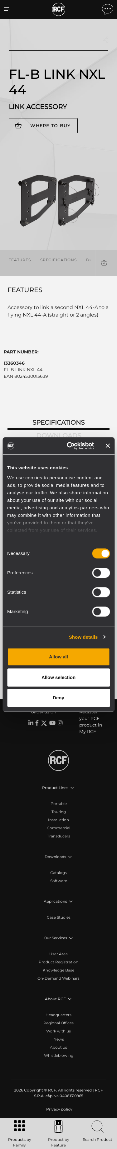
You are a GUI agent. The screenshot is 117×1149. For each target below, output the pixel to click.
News (58, 1039)
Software (58, 880)
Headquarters (58, 1014)
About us (58, 1047)
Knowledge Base (58, 970)
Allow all (58, 656)
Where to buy (50, 125)
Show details (83, 637)
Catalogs (58, 872)
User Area (58, 954)
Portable (59, 803)
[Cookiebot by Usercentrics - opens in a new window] (70, 446)
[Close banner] (107, 446)
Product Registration (58, 962)
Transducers (58, 836)
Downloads (58, 435)
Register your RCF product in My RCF (90, 721)
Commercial (58, 828)
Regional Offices (58, 1023)
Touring (58, 811)
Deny (58, 697)
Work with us (58, 1031)
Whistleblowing (58, 1055)
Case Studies (59, 917)
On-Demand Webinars (58, 978)
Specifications (58, 259)
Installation (58, 819)
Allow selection (58, 677)
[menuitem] (58, 1109)
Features (19, 259)
